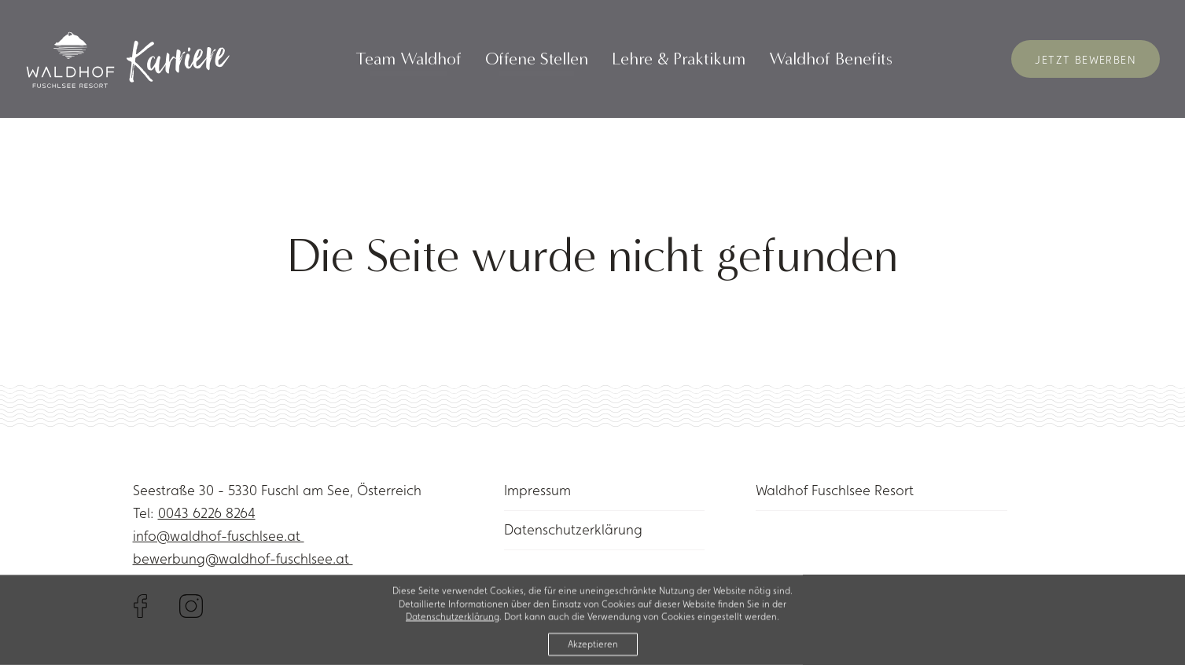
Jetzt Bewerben (1085, 59)
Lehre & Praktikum (678, 59)
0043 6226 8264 (207, 513)
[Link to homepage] (126, 59)
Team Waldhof (408, 59)
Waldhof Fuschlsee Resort (835, 490)
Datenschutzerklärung (573, 529)
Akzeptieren (593, 647)
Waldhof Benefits (830, 59)
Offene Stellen (536, 59)
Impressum (537, 490)
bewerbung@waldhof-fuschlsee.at (243, 558)
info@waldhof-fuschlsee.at (218, 535)
